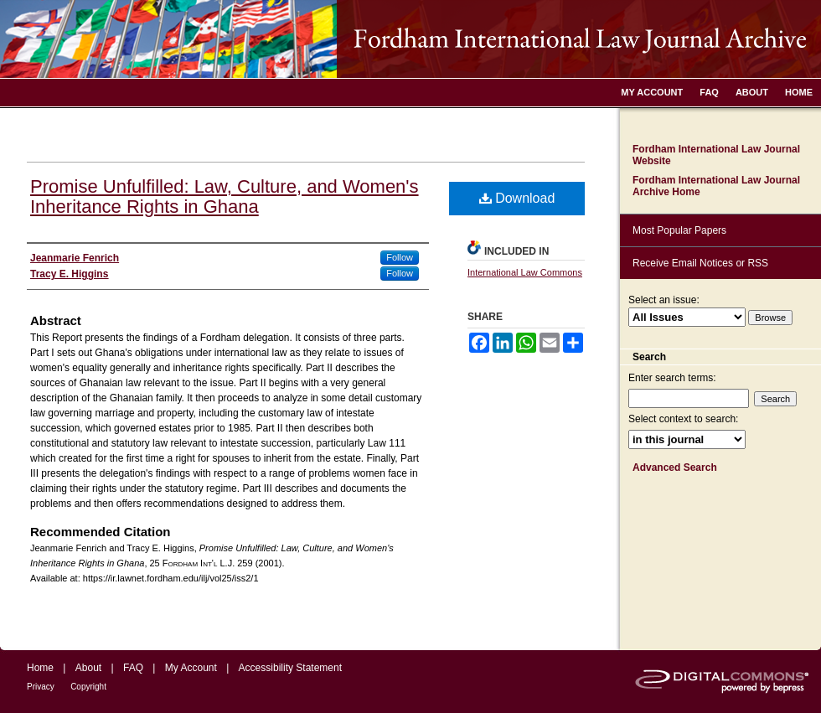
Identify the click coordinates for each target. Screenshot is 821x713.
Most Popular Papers (679, 230)
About (88, 668)
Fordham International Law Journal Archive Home (716, 186)
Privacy (40, 686)
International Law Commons (524, 272)
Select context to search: (683, 419)
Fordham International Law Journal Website (716, 155)
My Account (191, 668)
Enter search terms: (672, 378)
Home (40, 668)
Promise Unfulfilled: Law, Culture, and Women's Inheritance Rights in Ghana (224, 196)
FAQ (133, 668)
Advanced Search (675, 467)
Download (517, 198)
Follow (399, 257)
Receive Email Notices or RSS (700, 263)
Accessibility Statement (290, 668)
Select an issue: (664, 300)
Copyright (88, 686)
